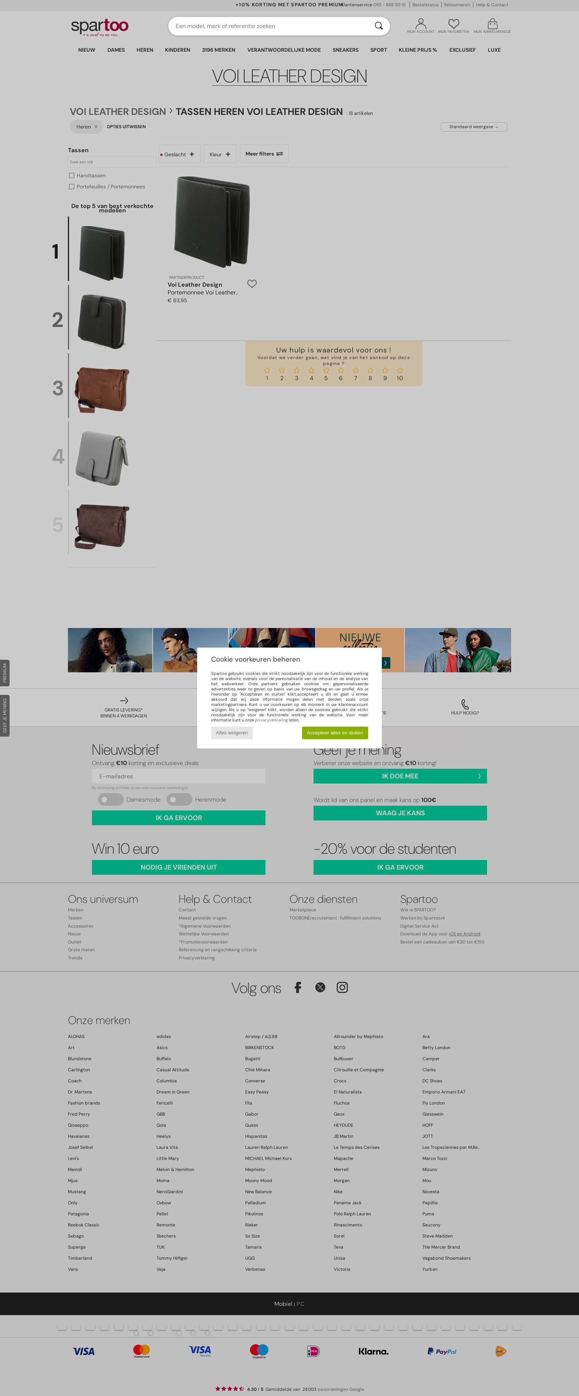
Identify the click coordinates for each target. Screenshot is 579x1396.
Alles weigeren (232, 732)
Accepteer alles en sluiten (335, 732)
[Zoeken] (378, 26)
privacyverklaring (271, 720)
